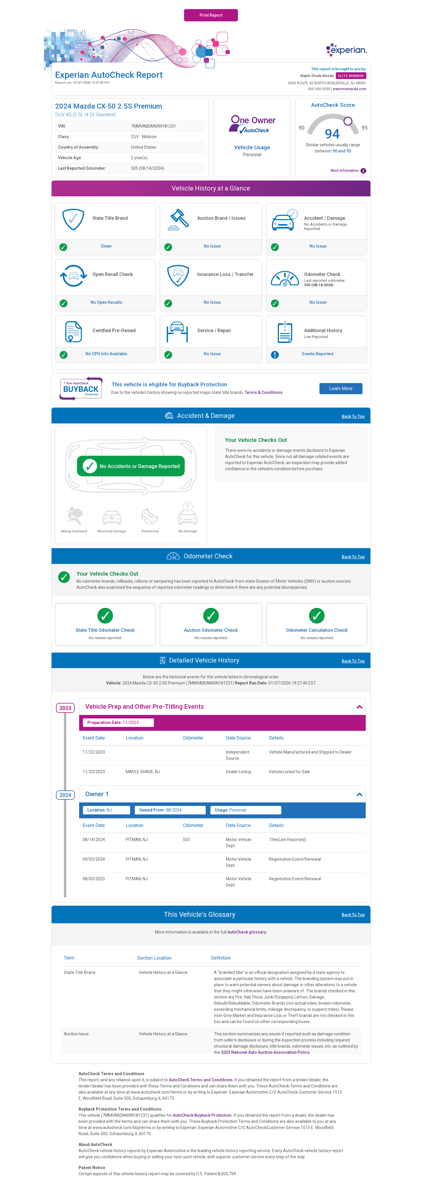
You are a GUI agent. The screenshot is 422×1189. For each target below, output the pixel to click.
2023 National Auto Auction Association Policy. (265, 1052)
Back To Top (353, 416)
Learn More (341, 388)
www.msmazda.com (349, 89)
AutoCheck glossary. (247, 932)
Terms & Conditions (264, 392)
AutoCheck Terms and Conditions (201, 1080)
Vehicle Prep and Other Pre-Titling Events (144, 706)
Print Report (211, 15)
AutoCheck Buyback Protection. (203, 1115)
